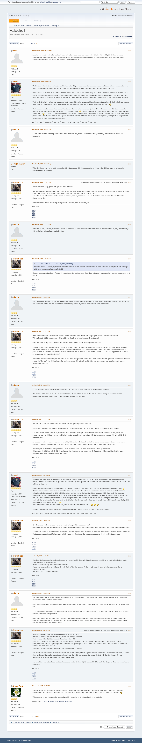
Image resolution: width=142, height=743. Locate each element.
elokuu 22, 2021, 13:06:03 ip (41, 520)
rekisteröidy (57, 2)
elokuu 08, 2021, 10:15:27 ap (41, 297)
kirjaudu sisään (45, 2)
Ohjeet (113, 740)
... (30, 43)
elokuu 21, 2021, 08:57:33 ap (41, 475)
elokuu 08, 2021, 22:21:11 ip (41, 419)
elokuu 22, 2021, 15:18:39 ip (41, 556)
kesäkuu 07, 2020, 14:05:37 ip (41, 258)
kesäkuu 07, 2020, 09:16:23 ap (41, 129)
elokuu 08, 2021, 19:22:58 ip (41, 385)
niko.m (16, 130)
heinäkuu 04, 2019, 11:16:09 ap (42, 50)
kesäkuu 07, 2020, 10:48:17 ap (41, 182)
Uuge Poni (18, 686)
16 (34, 43)
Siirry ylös (13, 716)
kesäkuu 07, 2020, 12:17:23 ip (41, 224)
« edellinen (117, 36)
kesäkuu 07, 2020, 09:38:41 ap (41, 164)
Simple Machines (26, 740)
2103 (34, 215)
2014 (34, 213)
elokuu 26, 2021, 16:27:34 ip (41, 630)
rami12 (16, 51)
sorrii (15, 82)
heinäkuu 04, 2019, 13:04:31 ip (41, 81)
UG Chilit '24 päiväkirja (48, 701)
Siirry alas (13, 43)
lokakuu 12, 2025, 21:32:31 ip (41, 686)
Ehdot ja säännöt (121, 740)
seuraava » (127, 36)
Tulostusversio (126, 43)
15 (32, 43)
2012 (34, 217)
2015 (34, 211)
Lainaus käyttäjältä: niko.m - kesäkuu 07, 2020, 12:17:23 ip (54, 264)
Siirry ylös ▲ (131, 740)
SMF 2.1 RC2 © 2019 (13, 740)
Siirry (101, 727)
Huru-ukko (18, 182)
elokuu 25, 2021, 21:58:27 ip (41, 593)
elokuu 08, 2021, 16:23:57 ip (41, 331)
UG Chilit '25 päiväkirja (64, 701)
